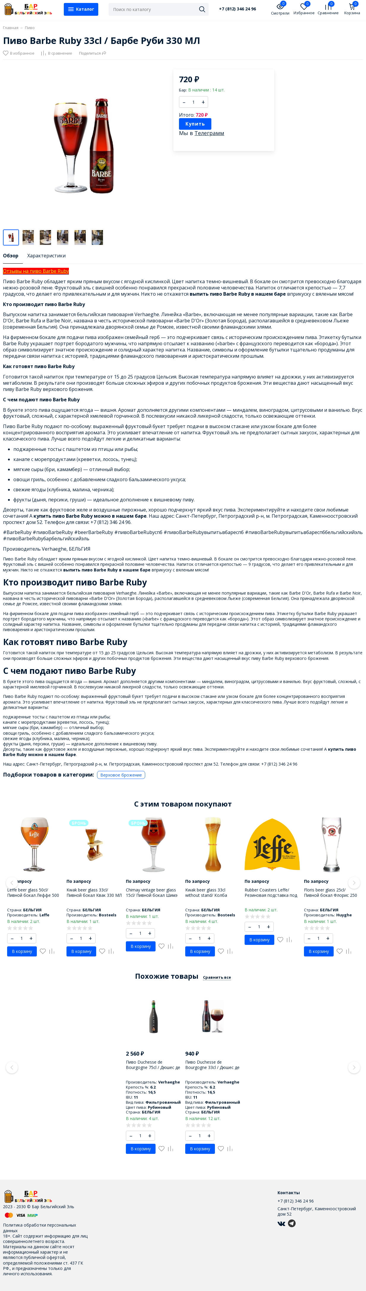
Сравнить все (217, 977)
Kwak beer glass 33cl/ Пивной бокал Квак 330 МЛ (94, 892)
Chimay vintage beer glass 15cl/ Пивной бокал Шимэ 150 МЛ (152, 895)
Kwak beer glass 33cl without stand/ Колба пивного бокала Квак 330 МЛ (211, 898)
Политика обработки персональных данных (39, 1227)
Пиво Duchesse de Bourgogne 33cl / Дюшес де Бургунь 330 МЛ (212, 1067)
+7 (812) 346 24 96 (237, 9)
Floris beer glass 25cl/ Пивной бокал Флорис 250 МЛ (330, 895)
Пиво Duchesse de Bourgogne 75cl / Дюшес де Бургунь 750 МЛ (153, 1067)
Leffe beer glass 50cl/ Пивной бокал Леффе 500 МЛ (33, 895)
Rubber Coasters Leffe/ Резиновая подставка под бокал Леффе (271, 895)
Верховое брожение (121, 775)
